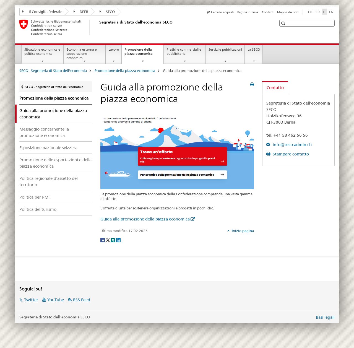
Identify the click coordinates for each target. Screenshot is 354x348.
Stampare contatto (290, 154)
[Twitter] (108, 240)
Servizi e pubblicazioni (225, 49)
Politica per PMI (34, 197)
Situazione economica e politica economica (42, 51)
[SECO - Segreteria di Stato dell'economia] (98, 27)
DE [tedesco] (310, 12)
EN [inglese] (331, 12)
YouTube (55, 299)
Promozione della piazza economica (143, 53)
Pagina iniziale (247, 12)
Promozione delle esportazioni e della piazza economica (55, 163)
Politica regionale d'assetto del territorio (48, 181)
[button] (284, 23)
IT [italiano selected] (324, 12)
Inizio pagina (242, 230)
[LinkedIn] (118, 240)
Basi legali (325, 317)
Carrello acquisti (222, 12)
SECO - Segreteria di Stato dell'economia (53, 70)
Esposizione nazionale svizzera (48, 147)
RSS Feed (81, 299)
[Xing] (113, 240)
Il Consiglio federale (42, 11)
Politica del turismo (37, 209)
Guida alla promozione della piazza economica (145, 219)
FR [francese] (318, 12)
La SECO (254, 49)
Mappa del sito (287, 12)
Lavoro (113, 49)
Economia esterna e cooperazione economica (81, 53)
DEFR (81, 11)
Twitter (31, 299)
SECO (107, 11)
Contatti (268, 12)
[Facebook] (103, 240)
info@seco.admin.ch (292, 144)
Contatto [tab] (275, 87)
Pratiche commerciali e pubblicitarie (183, 51)
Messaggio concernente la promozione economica (44, 132)
